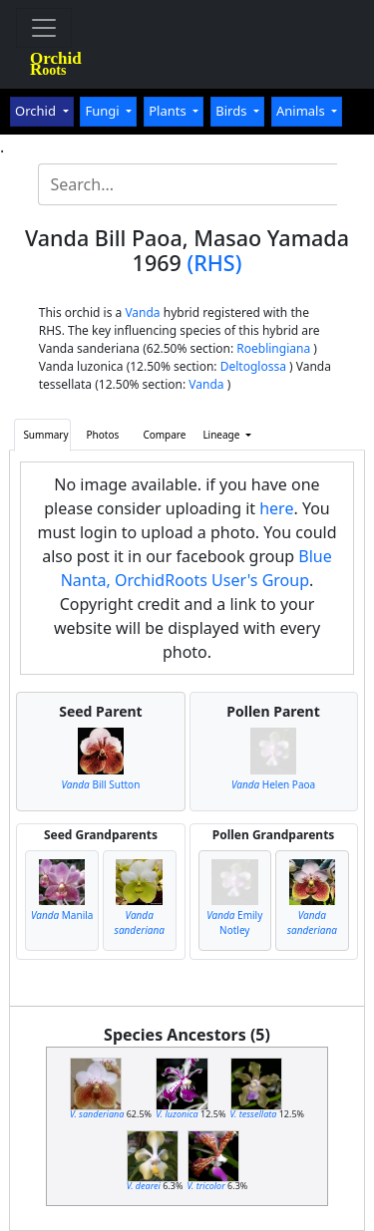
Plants (169, 111)
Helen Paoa (273, 784)
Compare (164, 435)
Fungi (104, 111)
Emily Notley (234, 922)
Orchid (37, 111)
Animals (302, 111)
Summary (45, 435)
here (276, 508)
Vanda (142, 312)
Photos (103, 435)
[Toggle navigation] (44, 28)
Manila (62, 915)
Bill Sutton (101, 784)
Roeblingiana (273, 348)
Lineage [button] (222, 435)
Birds (232, 111)
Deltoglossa (253, 366)
